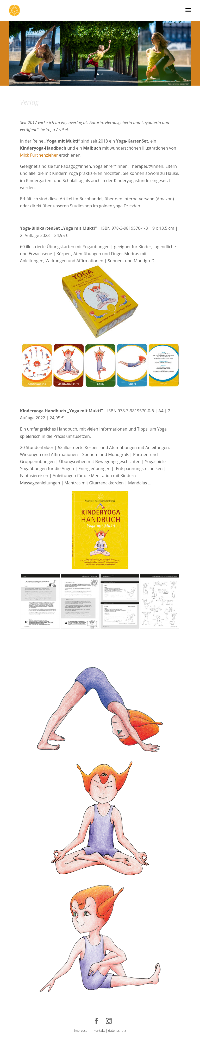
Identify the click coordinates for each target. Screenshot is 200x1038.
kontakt (99, 1030)
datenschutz (117, 1030)
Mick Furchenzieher (39, 155)
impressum (82, 1030)
